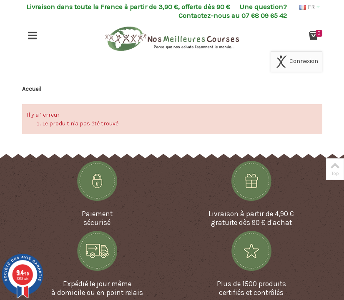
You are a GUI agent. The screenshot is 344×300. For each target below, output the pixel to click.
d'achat (279, 222)
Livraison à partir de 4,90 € (251, 214)
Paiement (97, 214)
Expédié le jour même (97, 284)
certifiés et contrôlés (251, 292)
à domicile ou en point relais (97, 292)
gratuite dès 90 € (238, 222)
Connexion (296, 61)
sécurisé (96, 222)
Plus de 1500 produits (251, 284)
